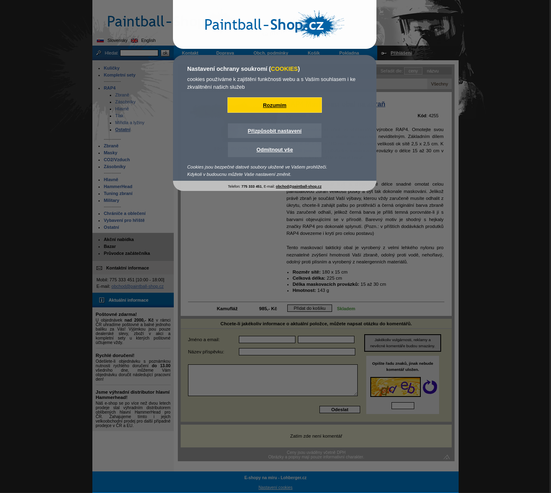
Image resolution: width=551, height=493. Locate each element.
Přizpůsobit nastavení (275, 131)
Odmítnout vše (274, 150)
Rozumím (274, 105)
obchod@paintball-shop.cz (298, 186)
